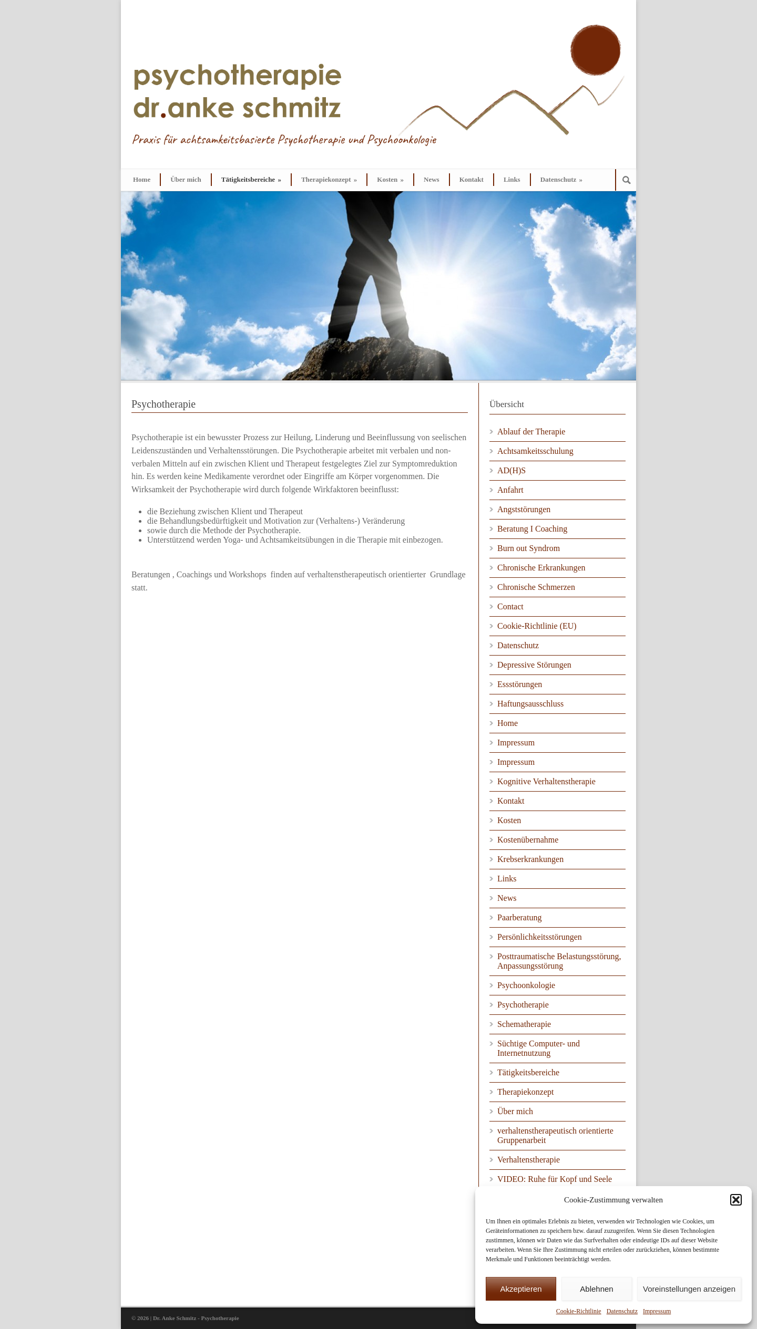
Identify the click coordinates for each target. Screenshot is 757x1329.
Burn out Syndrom (528, 548)
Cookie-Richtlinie (578, 1311)
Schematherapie (524, 1024)
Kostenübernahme (527, 839)
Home (141, 179)
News (431, 179)
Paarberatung (519, 917)
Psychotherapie (523, 1004)
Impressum (657, 1311)
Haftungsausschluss (530, 703)
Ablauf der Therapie (531, 431)
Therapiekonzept (329, 179)
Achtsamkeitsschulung (535, 451)
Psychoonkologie (526, 985)
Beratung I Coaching (532, 528)
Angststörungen (523, 509)
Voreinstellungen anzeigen (689, 1288)
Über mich (185, 179)
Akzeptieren (520, 1288)
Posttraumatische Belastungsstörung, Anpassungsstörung (559, 961)
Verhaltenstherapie (528, 1159)
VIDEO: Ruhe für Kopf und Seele (554, 1179)
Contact (510, 606)
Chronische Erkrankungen (541, 567)
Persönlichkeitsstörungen (539, 936)
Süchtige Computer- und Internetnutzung (538, 1048)
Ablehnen (596, 1288)
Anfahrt (510, 489)
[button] (736, 1200)
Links (512, 179)
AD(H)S (511, 470)
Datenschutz (622, 1311)
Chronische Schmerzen (536, 587)
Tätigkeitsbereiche (251, 179)
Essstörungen (519, 684)
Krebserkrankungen (530, 859)
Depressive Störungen (534, 664)
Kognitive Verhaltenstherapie (546, 781)
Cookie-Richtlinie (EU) (537, 625)
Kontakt (471, 179)
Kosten (390, 179)
